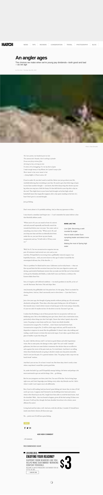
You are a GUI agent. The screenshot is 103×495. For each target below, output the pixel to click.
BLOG (94, 44)
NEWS (26, 44)
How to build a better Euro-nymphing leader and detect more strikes (76, 237)
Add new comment (45, 435)
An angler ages (31, 57)
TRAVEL (69, 44)
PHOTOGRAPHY (82, 44)
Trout (27, 423)
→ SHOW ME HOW (32, 473)
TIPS (34, 44)
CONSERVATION (56, 44)
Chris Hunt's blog (29, 435)
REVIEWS (43, 44)
